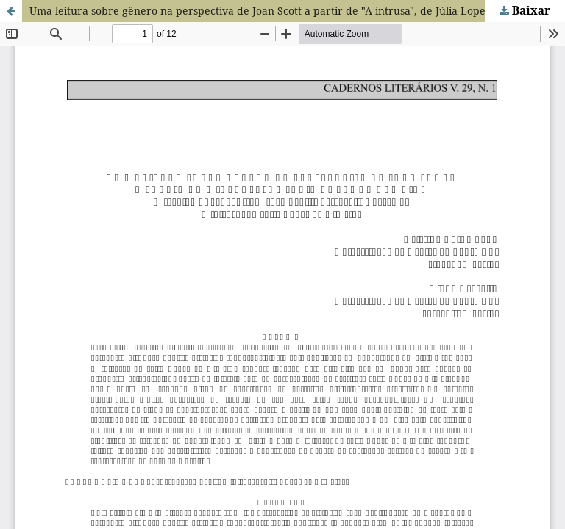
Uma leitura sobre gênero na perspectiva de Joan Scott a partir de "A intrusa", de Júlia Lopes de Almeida (289, 11)
